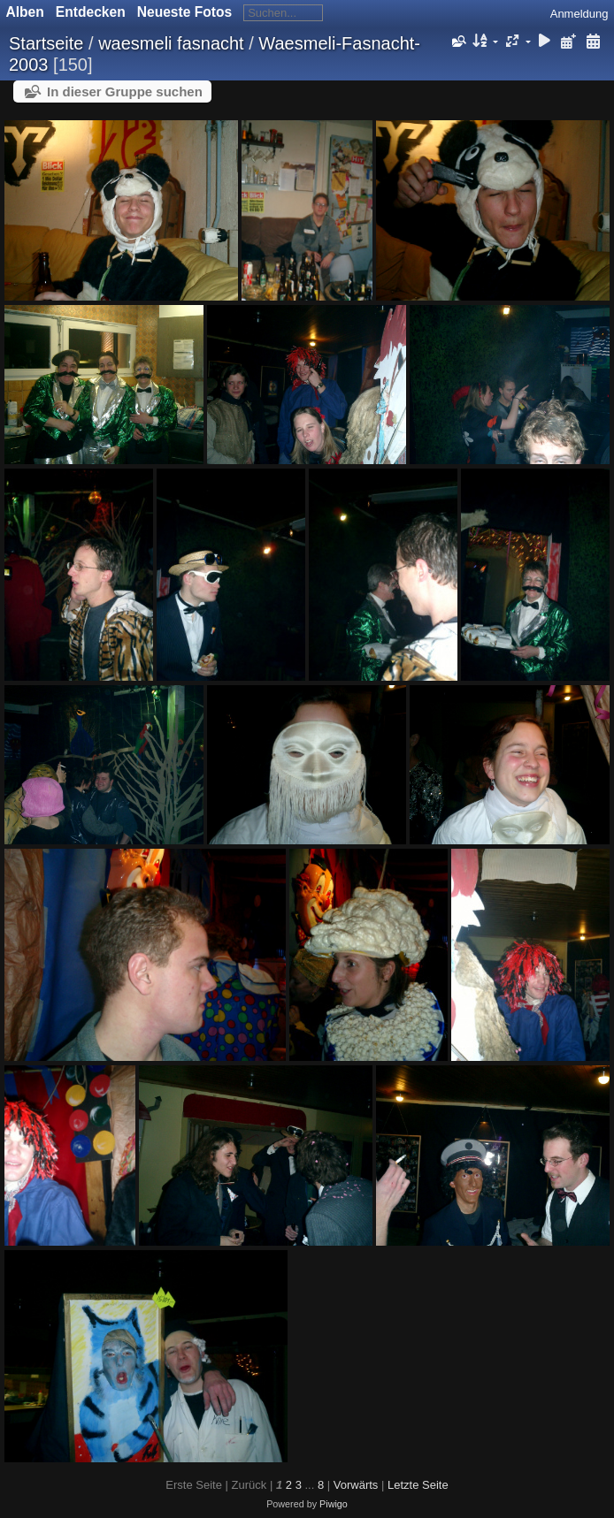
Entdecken (91, 11)
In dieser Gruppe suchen (125, 91)
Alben (25, 11)
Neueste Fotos (184, 11)
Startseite (46, 43)
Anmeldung (579, 13)
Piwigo (333, 1504)
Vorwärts (356, 1484)
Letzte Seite (418, 1484)
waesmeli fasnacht (171, 43)
